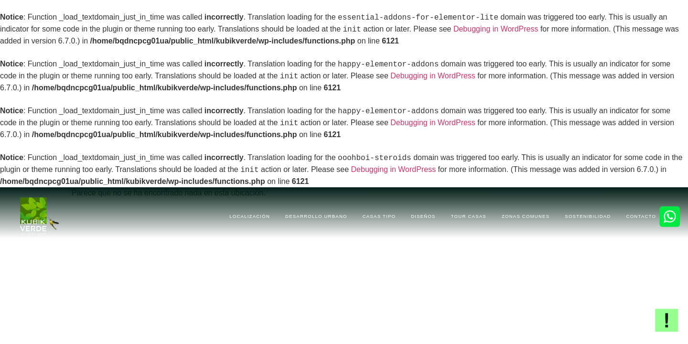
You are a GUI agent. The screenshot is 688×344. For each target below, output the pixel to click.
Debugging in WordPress (495, 29)
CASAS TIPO (379, 216)
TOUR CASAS (468, 216)
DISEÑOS (423, 216)
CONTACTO (641, 216)
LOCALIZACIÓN (249, 216)
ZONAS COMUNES (525, 216)
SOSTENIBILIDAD (588, 216)
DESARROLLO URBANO (316, 216)
